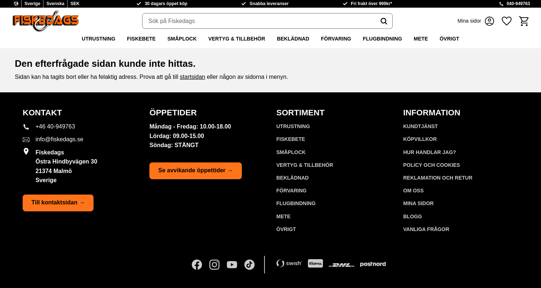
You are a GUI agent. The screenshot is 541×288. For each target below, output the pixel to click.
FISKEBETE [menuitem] (141, 39)
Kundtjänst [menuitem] (420, 126)
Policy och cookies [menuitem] (431, 165)
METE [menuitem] (421, 39)
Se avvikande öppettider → (195, 170)
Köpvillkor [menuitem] (420, 139)
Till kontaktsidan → (58, 202)
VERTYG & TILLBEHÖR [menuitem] (236, 39)
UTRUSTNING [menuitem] (98, 39)
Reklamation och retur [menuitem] (438, 178)
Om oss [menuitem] (413, 190)
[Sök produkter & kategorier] (259, 21)
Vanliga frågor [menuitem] (426, 229)
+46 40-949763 (55, 126)
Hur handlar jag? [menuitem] (429, 152)
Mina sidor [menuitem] (418, 203)
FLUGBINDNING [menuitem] (382, 39)
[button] (506, 21)
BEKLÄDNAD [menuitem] (293, 39)
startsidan (192, 77)
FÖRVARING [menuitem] (336, 39)
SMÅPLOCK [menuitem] (182, 39)
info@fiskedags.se (59, 139)
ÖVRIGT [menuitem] (449, 39)
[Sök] (384, 21)
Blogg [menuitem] (412, 216)
